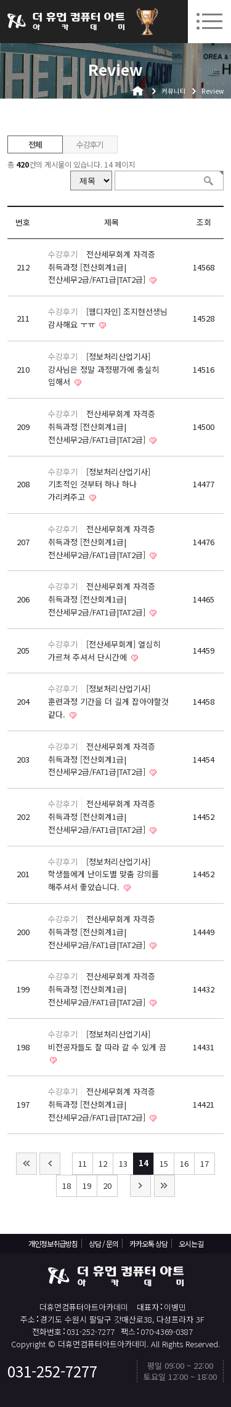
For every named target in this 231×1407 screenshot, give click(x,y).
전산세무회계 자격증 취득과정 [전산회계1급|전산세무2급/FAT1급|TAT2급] (101, 267)
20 (107, 1185)
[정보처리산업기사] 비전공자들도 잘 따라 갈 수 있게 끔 (107, 1040)
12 (103, 1163)
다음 (140, 1186)
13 (123, 1163)
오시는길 (191, 1243)
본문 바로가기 (0, 0)
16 (184, 1163)
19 (87, 1185)
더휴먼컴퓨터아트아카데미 (65, 21)
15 (164, 1163)
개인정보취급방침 (53, 1243)
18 (66, 1185)
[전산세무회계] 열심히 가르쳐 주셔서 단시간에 (104, 650)
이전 (49, 1164)
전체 (34, 144)
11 (82, 1163)
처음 (26, 1164)
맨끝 (164, 1186)
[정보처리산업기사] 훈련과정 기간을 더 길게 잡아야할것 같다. (108, 701)
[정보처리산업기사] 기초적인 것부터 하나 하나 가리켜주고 (99, 484)
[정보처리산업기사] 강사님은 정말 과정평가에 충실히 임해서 (103, 369)
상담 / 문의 (103, 1243)
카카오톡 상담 (148, 1243)
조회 (204, 222)
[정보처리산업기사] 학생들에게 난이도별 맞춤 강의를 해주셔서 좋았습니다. (103, 874)
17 (204, 1163)
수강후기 (89, 144)
